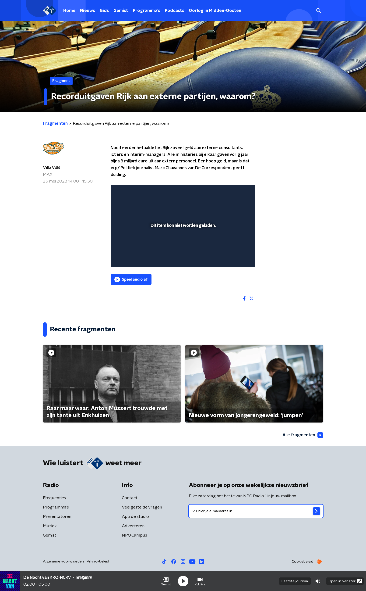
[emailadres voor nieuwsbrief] (256, 511)
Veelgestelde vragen (142, 507)
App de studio (135, 517)
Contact (129, 498)
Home (69, 11)
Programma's (146, 11)
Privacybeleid (98, 561)
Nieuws (87, 11)
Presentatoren (57, 517)
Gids (104, 11)
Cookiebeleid (302, 561)
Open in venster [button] (345, 581)
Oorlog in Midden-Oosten (215, 11)
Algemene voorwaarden (63, 561)
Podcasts (174, 11)
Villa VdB (51, 168)
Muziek (50, 526)
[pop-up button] (234, 256)
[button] (165, 581)
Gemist (120, 11)
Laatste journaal (295, 581)
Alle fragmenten (302, 435)
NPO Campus (134, 535)
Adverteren (133, 526)
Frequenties (54, 498)
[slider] (182, 244)
